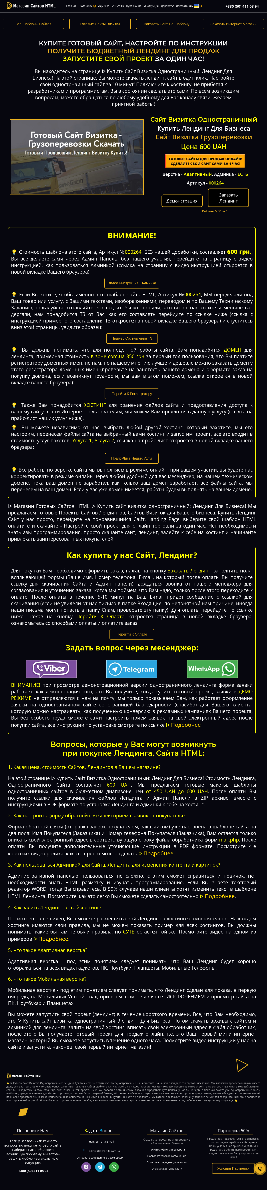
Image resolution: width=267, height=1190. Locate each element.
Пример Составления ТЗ (131, 338)
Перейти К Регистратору (132, 394)
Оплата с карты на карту (167, 1168)
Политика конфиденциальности (167, 1162)
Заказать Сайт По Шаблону (167, 24)
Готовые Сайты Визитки (100, 24)
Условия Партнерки (233, 1168)
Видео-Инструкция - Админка (132, 283)
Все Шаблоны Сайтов (33, 24)
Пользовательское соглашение (166, 1156)
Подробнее (186, 724)
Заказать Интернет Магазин (233, 24)
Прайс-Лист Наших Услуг (132, 458)
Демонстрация (182, 201)
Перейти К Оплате (132, 634)
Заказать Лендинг (228, 198)
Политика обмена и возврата (167, 1149)
